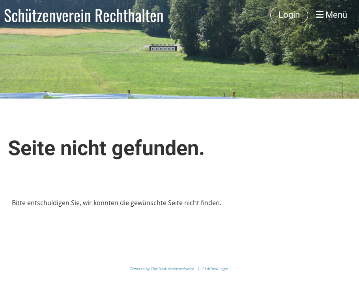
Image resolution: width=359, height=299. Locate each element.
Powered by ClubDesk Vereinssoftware (162, 268)
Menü (331, 15)
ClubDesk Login (215, 268)
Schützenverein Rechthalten (84, 15)
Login (289, 15)
